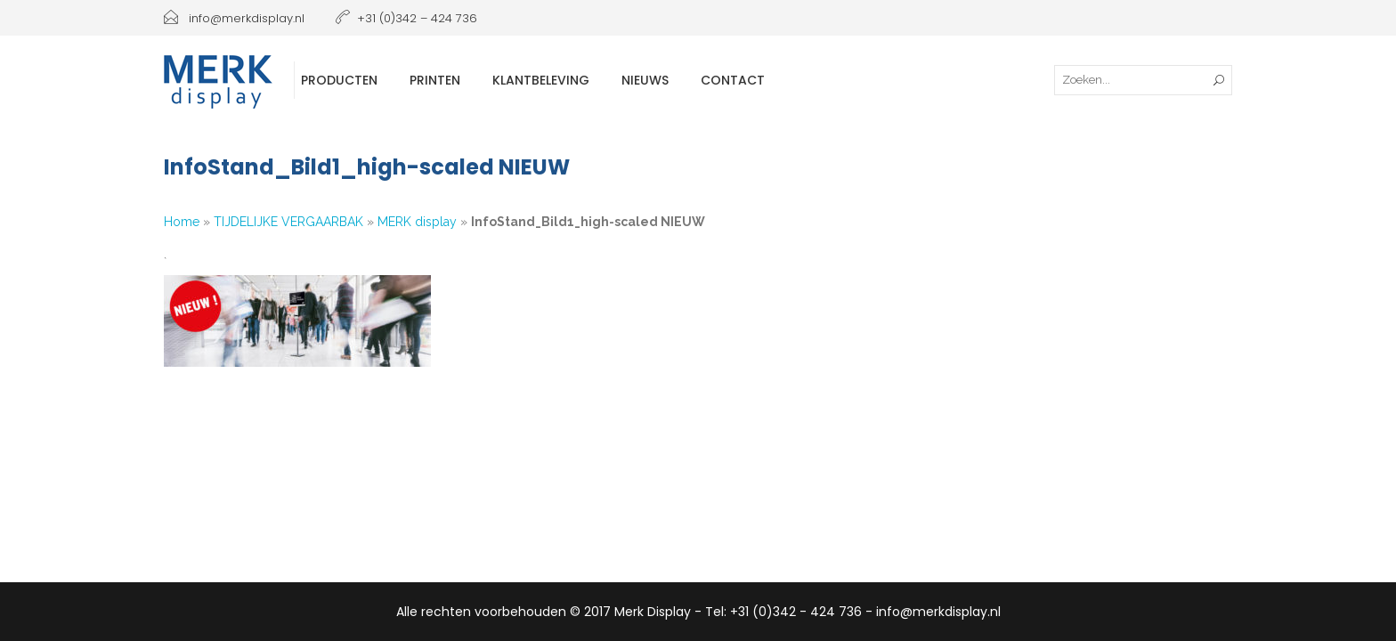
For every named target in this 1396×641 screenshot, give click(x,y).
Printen (435, 80)
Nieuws (645, 80)
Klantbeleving (540, 80)
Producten (339, 80)
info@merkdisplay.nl (234, 18)
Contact (733, 80)
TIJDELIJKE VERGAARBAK (288, 222)
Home (181, 222)
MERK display (417, 222)
